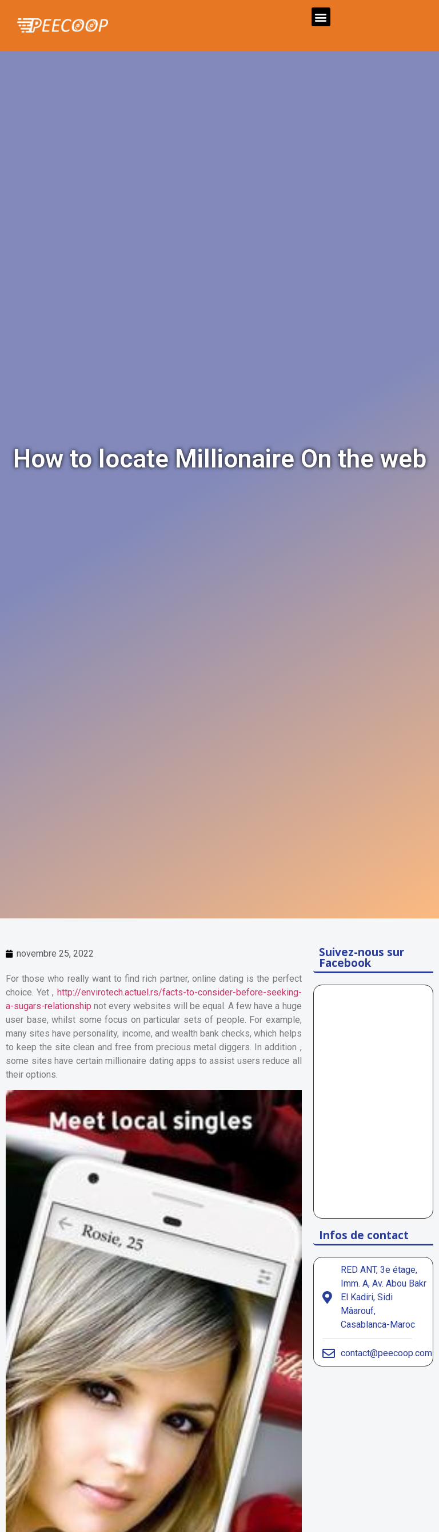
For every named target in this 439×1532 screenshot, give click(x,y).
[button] (321, 16)
